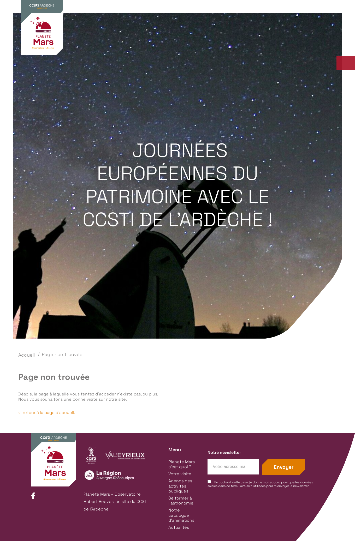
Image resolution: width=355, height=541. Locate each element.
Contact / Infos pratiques (294, 20)
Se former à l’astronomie (294, 38)
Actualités (178, 527)
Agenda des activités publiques (220, 38)
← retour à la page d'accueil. (46, 412)
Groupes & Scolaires (237, 20)
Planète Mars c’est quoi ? (109, 38)
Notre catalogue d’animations (181, 515)
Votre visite (161, 38)
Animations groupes (103, 52)
